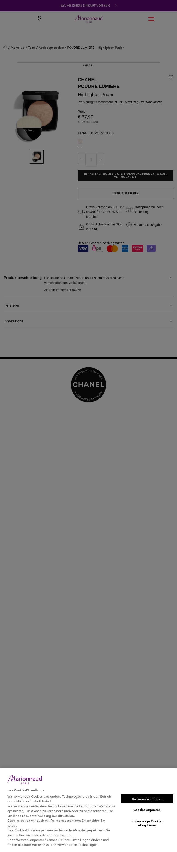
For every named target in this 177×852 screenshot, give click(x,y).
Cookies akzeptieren (147, 798)
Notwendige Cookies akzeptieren (147, 823)
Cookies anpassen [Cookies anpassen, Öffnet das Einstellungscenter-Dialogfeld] (147, 810)
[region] (88, 810)
